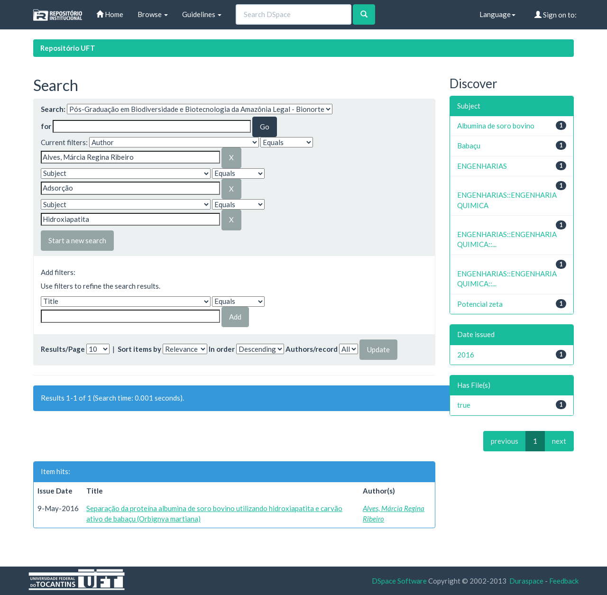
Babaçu (468, 145)
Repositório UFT (67, 48)
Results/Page (63, 349)
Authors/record (311, 349)
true (463, 405)
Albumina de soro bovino (495, 125)
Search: (53, 109)
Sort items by (139, 349)
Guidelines (201, 14)
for (46, 126)
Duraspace (526, 581)
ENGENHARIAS (482, 166)
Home (109, 14)
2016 (465, 354)
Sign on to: (555, 14)
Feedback (564, 581)
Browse (153, 14)
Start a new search (77, 240)
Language (497, 14)
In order (222, 349)
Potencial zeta (480, 304)
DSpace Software (399, 581)
